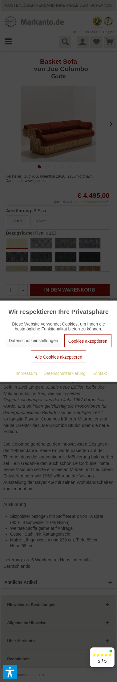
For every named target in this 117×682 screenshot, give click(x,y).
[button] (10, 672)
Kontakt (97, 373)
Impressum (23, 373)
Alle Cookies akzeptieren (58, 356)
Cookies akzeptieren (87, 340)
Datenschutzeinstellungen (33, 340)
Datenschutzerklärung (62, 373)
